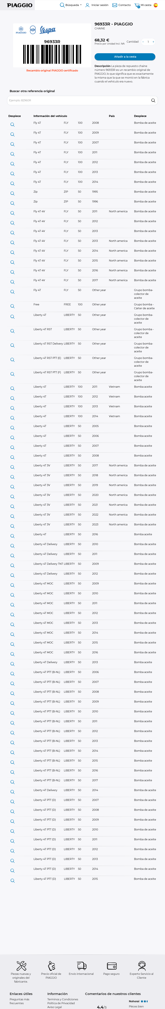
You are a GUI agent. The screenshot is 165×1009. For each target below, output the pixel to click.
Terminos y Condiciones (62, 999)
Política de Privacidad (61, 1003)
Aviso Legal (54, 1007)
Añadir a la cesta (125, 56)
